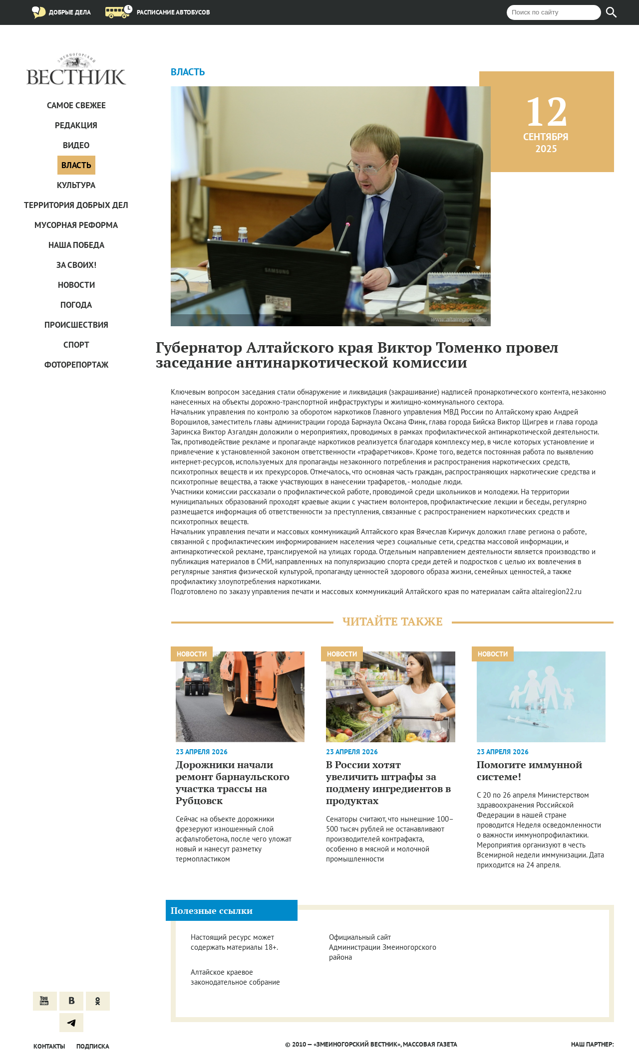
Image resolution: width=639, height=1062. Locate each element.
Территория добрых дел (76, 205)
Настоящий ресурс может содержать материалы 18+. (234, 942)
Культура (76, 185)
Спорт (76, 344)
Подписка (92, 1046)
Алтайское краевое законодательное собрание (235, 977)
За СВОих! (76, 264)
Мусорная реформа (76, 224)
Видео (76, 145)
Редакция (76, 125)
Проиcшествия (76, 324)
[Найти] (611, 12)
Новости (76, 284)
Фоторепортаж (76, 364)
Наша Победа (76, 244)
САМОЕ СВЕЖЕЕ (76, 105)
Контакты (49, 1046)
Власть (76, 165)
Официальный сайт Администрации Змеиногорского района (382, 947)
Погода (76, 304)
